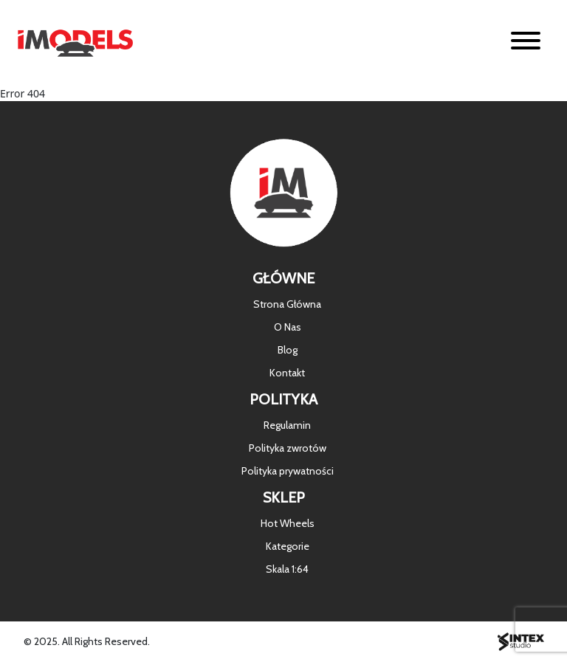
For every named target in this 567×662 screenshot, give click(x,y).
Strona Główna (287, 304)
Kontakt (287, 372)
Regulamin (287, 425)
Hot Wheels (288, 523)
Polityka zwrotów (287, 448)
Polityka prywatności (287, 470)
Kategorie (287, 546)
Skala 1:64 (287, 569)
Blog (288, 349)
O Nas (287, 327)
